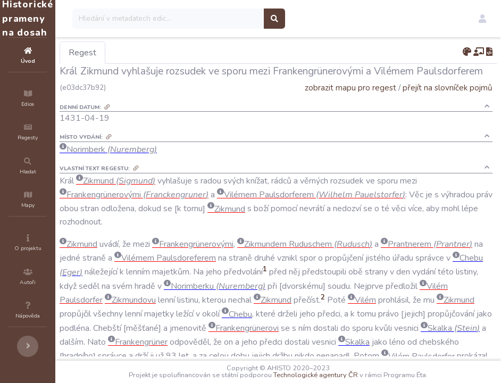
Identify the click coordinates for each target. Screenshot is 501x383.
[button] (482, 18)
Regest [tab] (146, 53)
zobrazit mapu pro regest (350, 87)
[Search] (232, 19)
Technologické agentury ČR (347, 375)
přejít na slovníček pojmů (447, 87)
